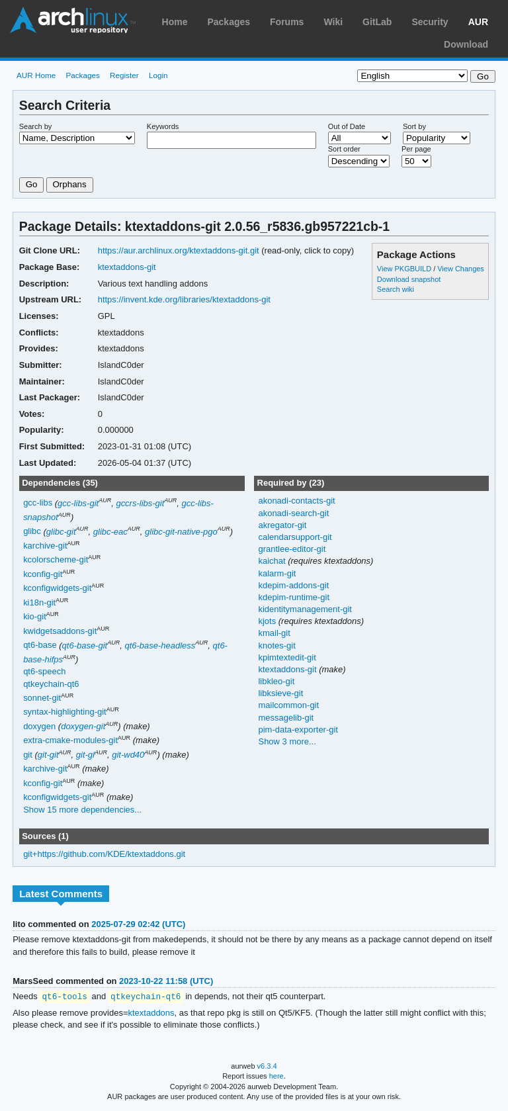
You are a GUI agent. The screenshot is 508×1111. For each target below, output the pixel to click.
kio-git (34, 617)
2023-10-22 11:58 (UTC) (166, 981)
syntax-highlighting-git (64, 712)
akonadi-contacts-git (296, 501)
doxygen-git (83, 726)
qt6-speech (44, 671)
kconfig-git (42, 574)
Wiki (333, 22)
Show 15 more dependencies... (82, 810)
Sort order (344, 149)
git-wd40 (128, 755)
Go (32, 184)
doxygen (39, 726)
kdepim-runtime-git (293, 597)
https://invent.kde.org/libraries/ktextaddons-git (184, 299)
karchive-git (45, 546)
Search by (35, 126)
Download (466, 44)
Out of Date (346, 126)
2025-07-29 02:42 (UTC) (138, 924)
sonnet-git (42, 698)
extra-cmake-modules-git (70, 741)
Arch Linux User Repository (73, 20)
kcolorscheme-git (55, 560)
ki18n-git (39, 602)
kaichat (273, 561)
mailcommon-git (288, 705)
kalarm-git (277, 573)
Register (124, 75)
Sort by (414, 126)
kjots (268, 621)
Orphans (70, 184)
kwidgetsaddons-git (60, 631)
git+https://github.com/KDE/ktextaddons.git (104, 854)
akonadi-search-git (293, 513)
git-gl (85, 755)
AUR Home (36, 75)
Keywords (163, 126)
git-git (48, 755)
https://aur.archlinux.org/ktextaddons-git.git (178, 250)
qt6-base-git (85, 645)
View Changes (460, 269)
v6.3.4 (267, 1067)
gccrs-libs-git (140, 503)
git (27, 755)
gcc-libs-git (78, 503)
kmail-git (274, 633)
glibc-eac (110, 532)
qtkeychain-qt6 (51, 684)
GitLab (377, 22)
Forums (287, 22)
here (276, 1077)
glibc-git (61, 532)
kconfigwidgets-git (57, 589)
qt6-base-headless (159, 645)
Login (158, 75)
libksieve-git (280, 693)
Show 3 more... (287, 741)
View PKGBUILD (405, 269)
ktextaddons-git (127, 267)
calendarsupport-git (294, 537)
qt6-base (40, 645)
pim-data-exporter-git (298, 729)
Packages (228, 22)
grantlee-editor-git (291, 549)
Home (175, 22)
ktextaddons (151, 1013)
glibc (32, 532)
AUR (478, 22)
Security (429, 22)
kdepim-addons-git (293, 585)
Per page (416, 149)
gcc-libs (37, 503)
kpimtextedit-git (287, 657)
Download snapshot (409, 279)
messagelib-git (286, 718)
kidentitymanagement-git (304, 609)
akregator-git (282, 525)
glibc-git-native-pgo (181, 532)
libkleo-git (276, 681)
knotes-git (276, 645)
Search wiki (395, 289)
